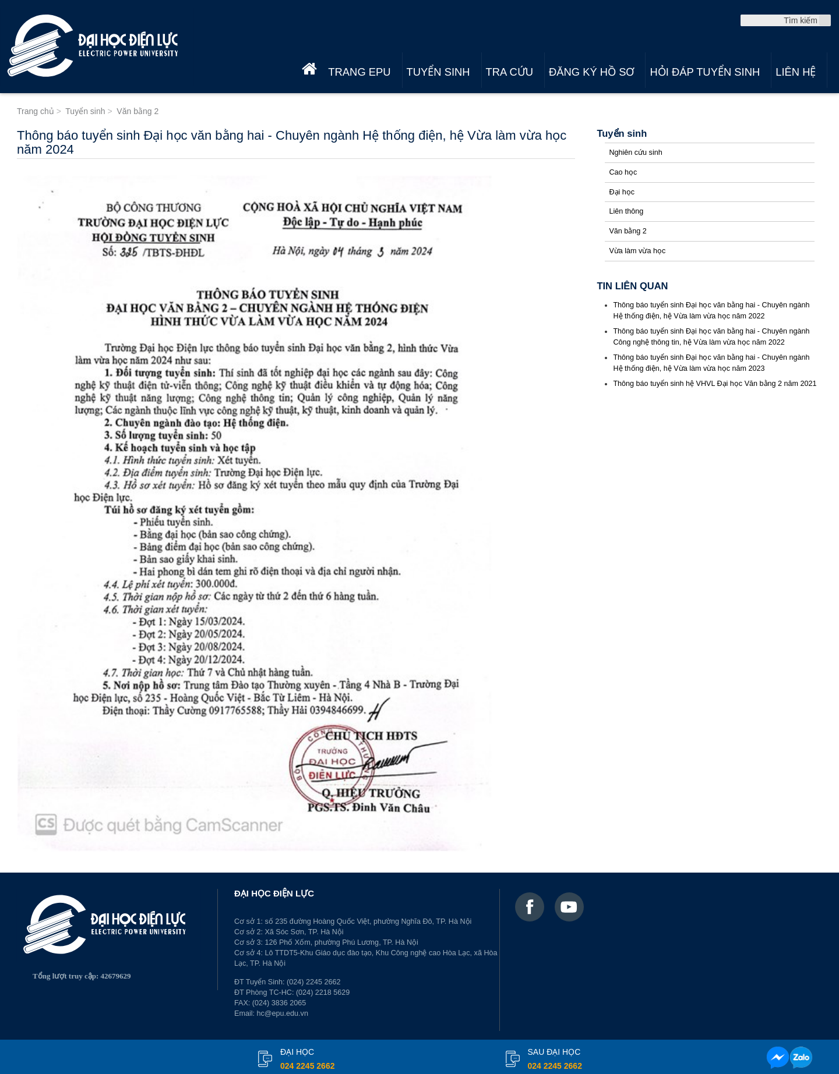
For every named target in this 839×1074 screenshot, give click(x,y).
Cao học (623, 172)
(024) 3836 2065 (279, 1003)
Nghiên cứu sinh (635, 152)
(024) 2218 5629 (323, 992)
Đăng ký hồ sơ (591, 72)
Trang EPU (359, 72)
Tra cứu (509, 72)
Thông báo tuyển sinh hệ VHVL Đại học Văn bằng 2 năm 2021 (714, 384)
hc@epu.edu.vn (282, 1013)
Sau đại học (555, 1060)
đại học (307, 1060)
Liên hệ (795, 72)
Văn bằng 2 (627, 231)
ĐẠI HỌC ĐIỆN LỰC (274, 893)
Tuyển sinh (438, 72)
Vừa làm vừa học (637, 251)
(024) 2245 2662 (313, 982)
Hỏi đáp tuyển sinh (705, 72)
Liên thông (626, 211)
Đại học (621, 192)
